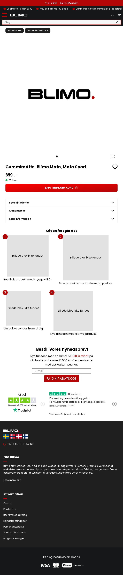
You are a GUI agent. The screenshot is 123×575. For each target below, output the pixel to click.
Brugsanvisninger (13, 538)
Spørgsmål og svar (14, 532)
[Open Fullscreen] (112, 156)
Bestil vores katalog (15, 515)
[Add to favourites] (115, 167)
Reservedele (14, 30)
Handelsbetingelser (15, 521)
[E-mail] (61, 371)
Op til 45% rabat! (69, 3)
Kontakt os (9, 509)
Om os (7, 503)
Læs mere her (12, 480)
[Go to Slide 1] (57, 156)
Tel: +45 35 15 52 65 (20, 444)
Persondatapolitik (13, 526)
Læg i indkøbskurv (61, 188)
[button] (61, 94)
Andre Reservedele (38, 30)
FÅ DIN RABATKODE (62, 378)
